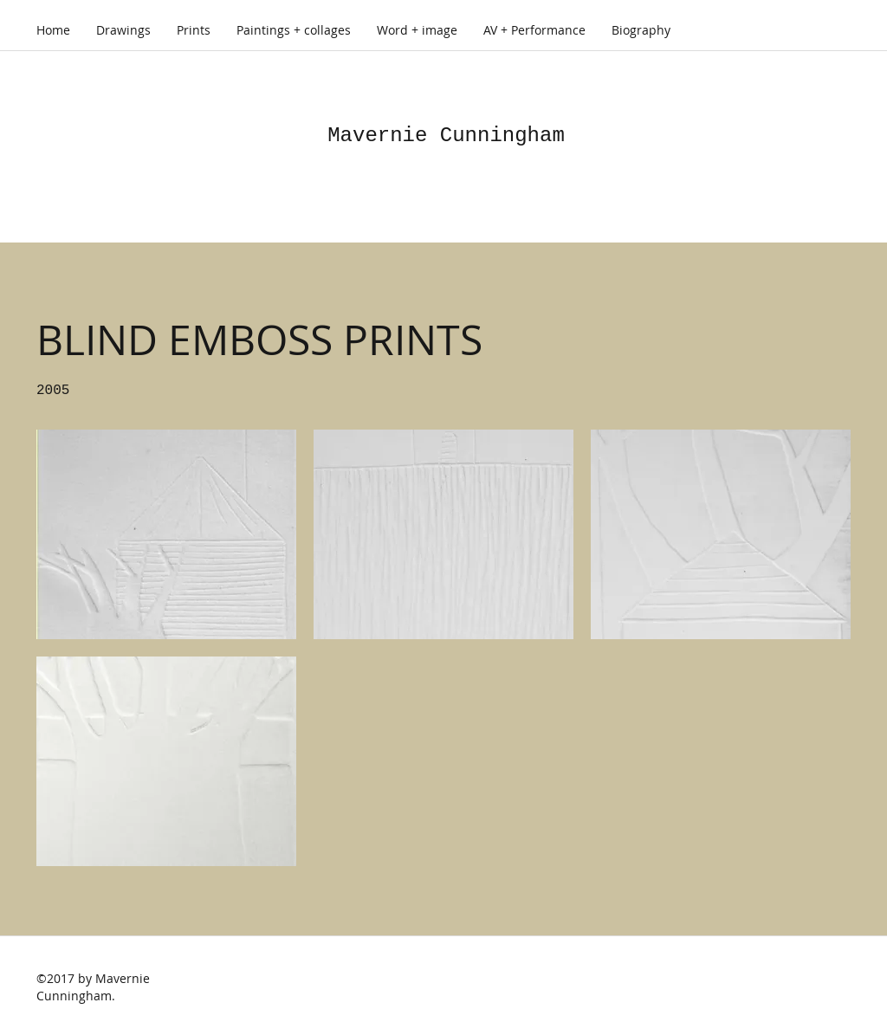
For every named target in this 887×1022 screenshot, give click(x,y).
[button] (166, 534)
